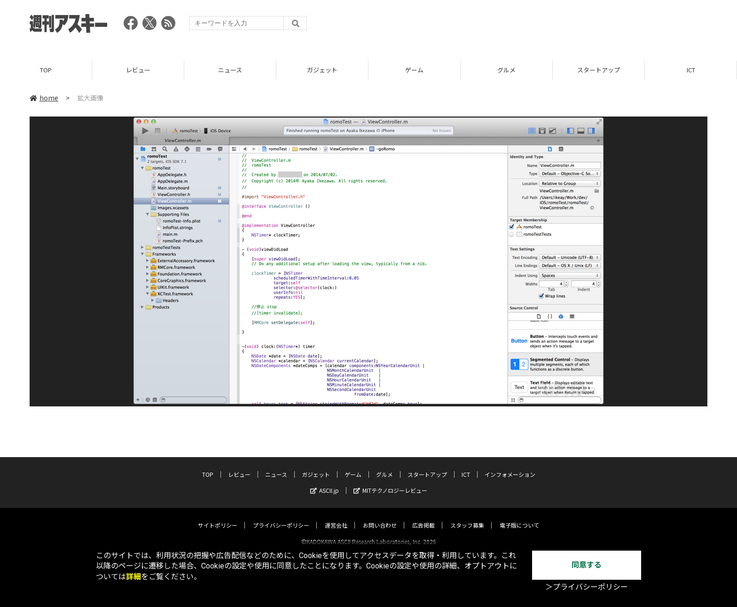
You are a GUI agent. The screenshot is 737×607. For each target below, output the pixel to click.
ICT (691, 70)
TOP (46, 70)
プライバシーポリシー (281, 517)
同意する (587, 564)
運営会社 (336, 517)
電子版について (519, 517)
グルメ (506, 70)
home (44, 98)
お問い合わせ (380, 517)
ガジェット (322, 70)
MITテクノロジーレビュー (390, 482)
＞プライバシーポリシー (586, 587)
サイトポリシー (217, 517)
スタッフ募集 (467, 517)
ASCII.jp (324, 482)
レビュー (138, 70)
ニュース (230, 70)
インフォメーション (510, 466)
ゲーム (414, 70)
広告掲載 (423, 517)
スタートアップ (598, 70)
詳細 (133, 576)
